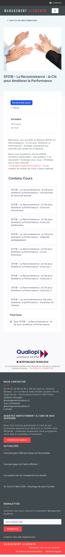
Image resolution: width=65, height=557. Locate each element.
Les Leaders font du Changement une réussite (25, 475)
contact (25, 165)
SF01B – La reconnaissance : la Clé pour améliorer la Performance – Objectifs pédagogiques (32, 237)
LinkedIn (8, 409)
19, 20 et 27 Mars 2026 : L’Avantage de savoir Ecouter (29, 486)
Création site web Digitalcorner (20, 537)
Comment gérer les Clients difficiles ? (21, 464)
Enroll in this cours (21, 102)
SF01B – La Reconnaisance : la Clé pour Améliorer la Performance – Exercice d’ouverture (32, 207)
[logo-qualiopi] (32, 350)
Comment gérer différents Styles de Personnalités (27, 453)
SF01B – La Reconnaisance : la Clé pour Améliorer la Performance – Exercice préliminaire (32, 222)
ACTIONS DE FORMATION (41, 368)
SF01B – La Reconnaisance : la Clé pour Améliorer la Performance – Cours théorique (32, 252)
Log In (16, 108)
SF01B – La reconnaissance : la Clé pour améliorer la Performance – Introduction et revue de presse (32, 192)
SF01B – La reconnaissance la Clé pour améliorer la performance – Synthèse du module (32, 302)
